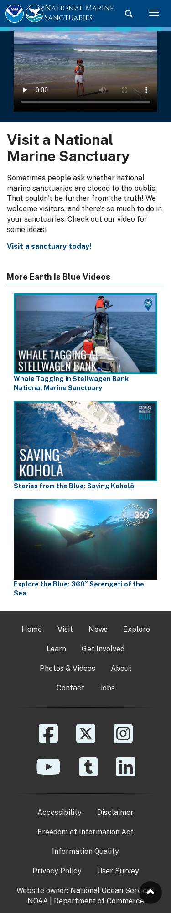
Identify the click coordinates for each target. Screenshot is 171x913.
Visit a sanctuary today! (49, 246)
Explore (136, 629)
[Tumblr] (88, 773)
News (98, 629)
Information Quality (85, 851)
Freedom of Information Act (85, 832)
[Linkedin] (126, 773)
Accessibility (59, 812)
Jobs (107, 688)
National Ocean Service (110, 890)
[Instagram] (123, 740)
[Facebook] (48, 740)
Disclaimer (115, 812)
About (121, 668)
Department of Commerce (99, 901)
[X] (86, 740)
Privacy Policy (57, 871)
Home (31, 629)
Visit (65, 629)
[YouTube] (48, 773)
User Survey (118, 871)
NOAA (37, 901)
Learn (56, 649)
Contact (70, 688)
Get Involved (103, 649)
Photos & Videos (67, 668)
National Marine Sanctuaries (79, 13)
